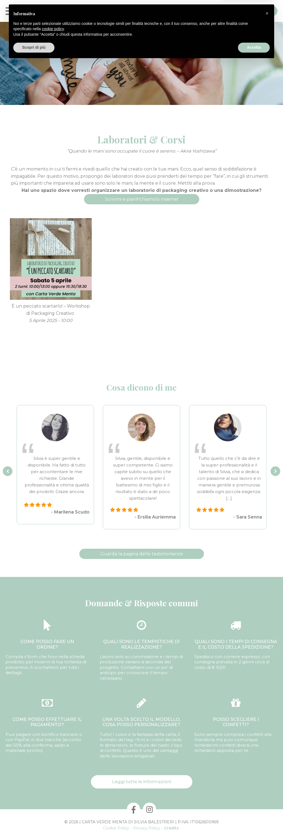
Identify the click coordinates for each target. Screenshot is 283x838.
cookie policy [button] (53, 804)
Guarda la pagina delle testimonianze (141, 553)
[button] (267, 788)
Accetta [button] (254, 823)
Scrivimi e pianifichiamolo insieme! (141, 199)
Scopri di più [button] (34, 823)
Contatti (259, 11)
